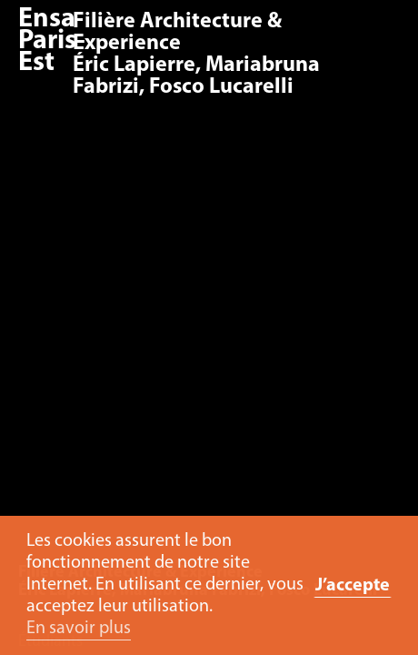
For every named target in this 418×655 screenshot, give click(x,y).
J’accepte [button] (352, 586)
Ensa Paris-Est (51, 41)
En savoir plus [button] (78, 629)
